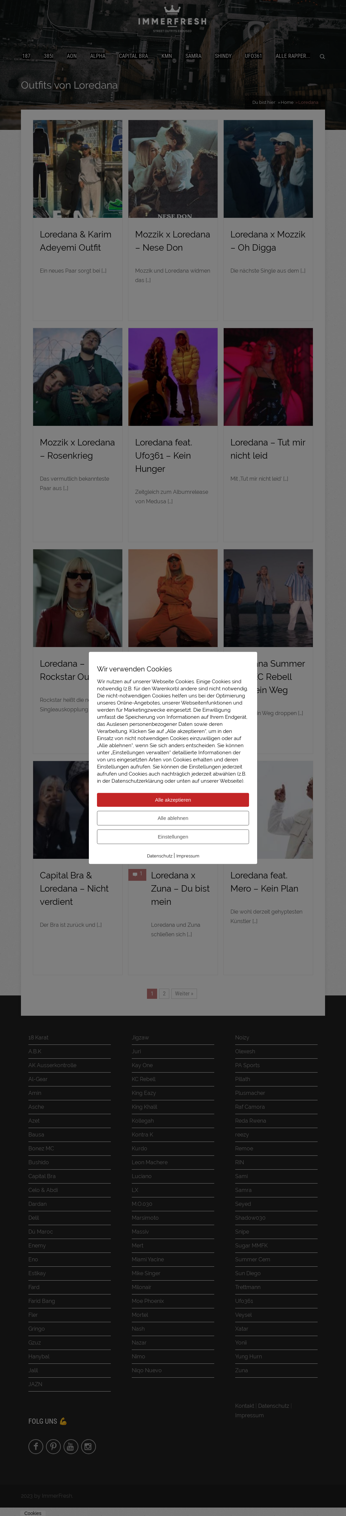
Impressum (187, 855)
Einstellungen (173, 837)
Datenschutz (159, 855)
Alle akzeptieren (173, 800)
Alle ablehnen (173, 818)
